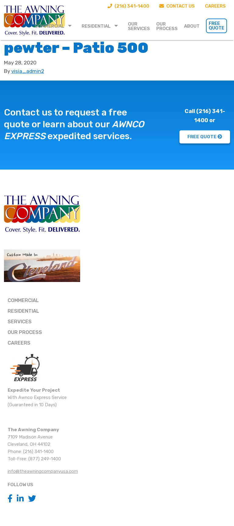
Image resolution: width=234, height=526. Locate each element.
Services (20, 322)
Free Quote (216, 26)
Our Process (167, 26)
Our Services (139, 26)
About (192, 26)
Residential (96, 26)
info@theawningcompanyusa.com (43, 471)
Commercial (49, 26)
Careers (215, 6)
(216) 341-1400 (128, 6)
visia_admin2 (27, 71)
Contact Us (177, 6)
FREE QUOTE (204, 136)
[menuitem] (55, 25)
